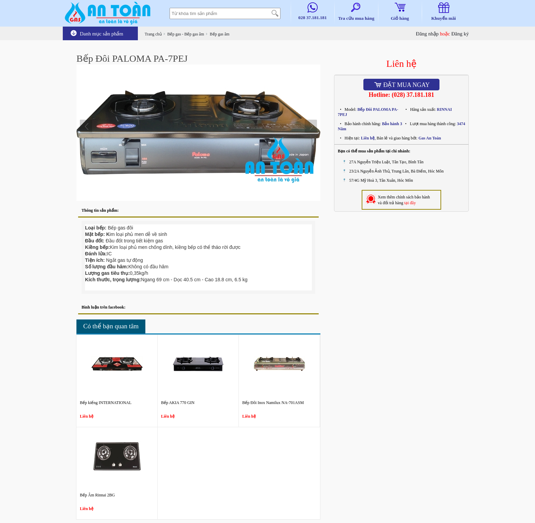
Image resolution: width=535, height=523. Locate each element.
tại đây (410, 202)
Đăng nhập (427, 33)
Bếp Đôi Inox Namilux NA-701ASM (273, 402)
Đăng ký (460, 33)
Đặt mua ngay (401, 84)
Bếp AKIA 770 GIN (177, 402)
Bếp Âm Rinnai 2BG (97, 495)
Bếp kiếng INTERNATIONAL (105, 402)
